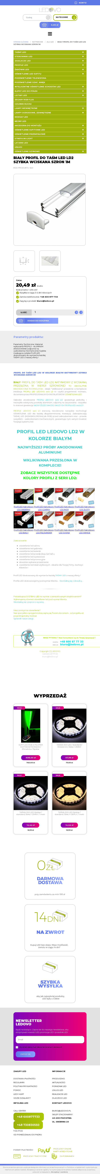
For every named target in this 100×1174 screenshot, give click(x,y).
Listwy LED (21, 95)
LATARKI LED (21, 143)
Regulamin (18, 1082)
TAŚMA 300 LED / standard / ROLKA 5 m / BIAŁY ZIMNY (69, 746)
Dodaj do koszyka (38, 321)
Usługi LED (57, 1090)
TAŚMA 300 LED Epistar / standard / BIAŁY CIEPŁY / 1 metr (69, 813)
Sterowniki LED (23, 56)
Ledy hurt (18, 1094)
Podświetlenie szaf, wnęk (30, 82)
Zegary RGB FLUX (24, 100)
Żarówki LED (22, 69)
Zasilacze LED (23, 61)
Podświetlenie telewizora (30, 78)
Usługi (18, 147)
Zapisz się (25, 1054)
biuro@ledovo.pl (61, 1111)
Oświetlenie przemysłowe (30, 134)
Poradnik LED (59, 1086)
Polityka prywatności (25, 1086)
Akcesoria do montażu (28, 125)
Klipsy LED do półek (26, 91)
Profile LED (21, 65)
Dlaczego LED (59, 1098)
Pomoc (17, 1090)
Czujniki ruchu (23, 104)
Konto (83, 3)
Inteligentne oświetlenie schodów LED (38, 87)
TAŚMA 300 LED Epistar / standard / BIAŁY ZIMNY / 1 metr (30, 813)
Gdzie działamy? (22, 1098)
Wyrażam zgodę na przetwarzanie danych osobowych (40, 1047)
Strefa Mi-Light (24, 138)
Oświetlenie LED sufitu (28, 74)
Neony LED (20, 121)
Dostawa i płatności (24, 1079)
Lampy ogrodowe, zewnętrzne (33, 113)
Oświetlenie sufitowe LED (30, 130)
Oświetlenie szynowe (27, 151)
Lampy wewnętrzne (26, 108)
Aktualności (58, 1082)
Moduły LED (21, 117)
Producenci (58, 1079)
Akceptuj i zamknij (59, 1172)
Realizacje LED (59, 1094)
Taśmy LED (20, 52)
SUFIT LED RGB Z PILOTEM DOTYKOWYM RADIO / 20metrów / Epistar (31, 747)
